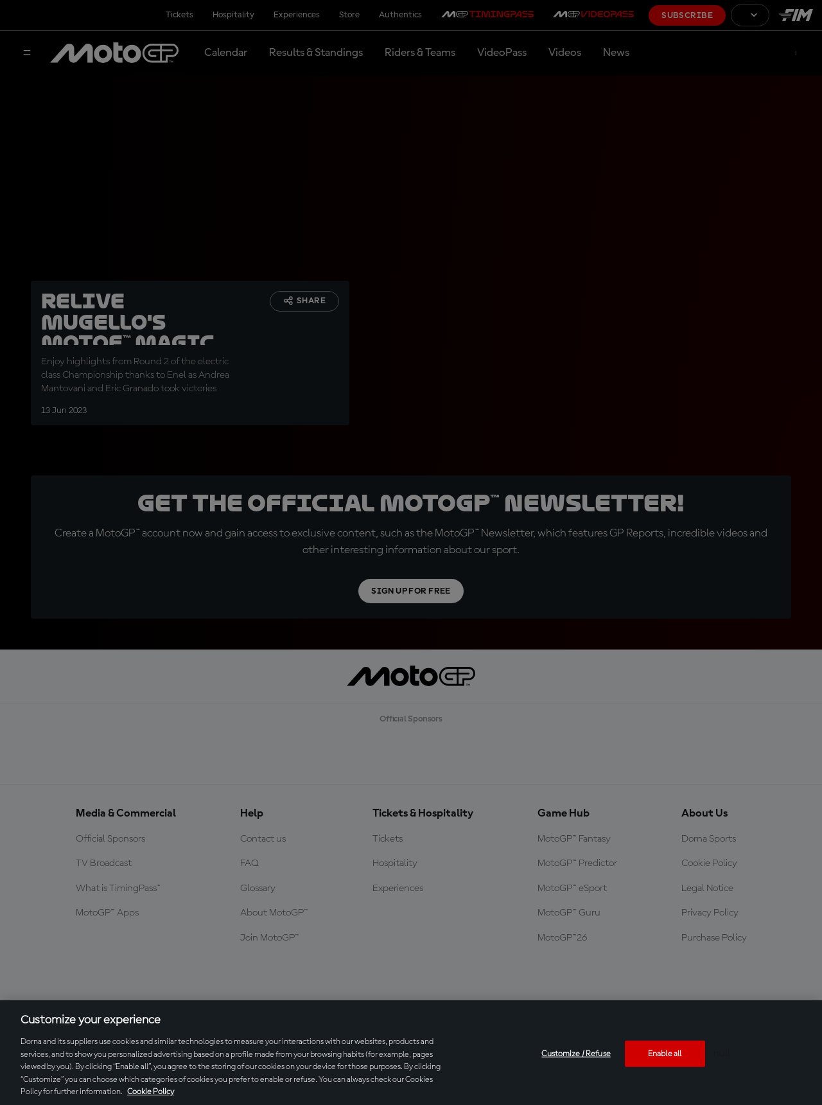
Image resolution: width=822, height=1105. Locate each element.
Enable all (664, 1053)
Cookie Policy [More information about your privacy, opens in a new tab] (150, 1092)
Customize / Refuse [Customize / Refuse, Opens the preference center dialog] (575, 1053)
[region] (411, 1052)
